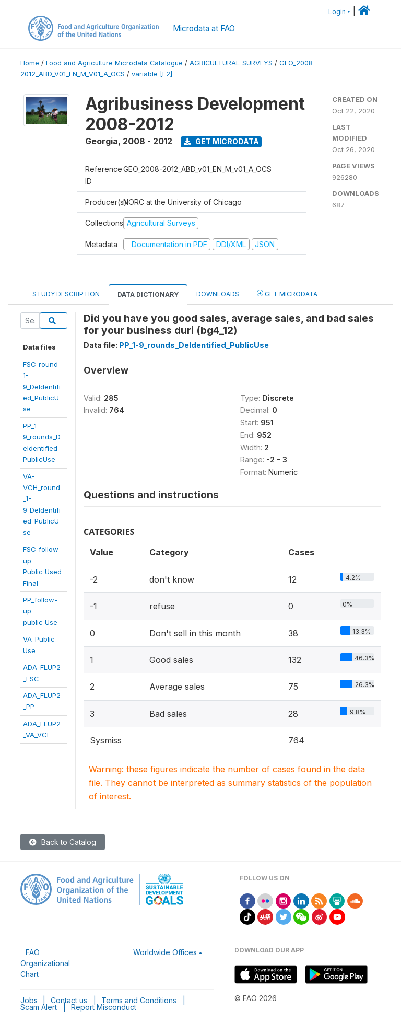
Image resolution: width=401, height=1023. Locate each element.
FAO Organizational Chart (45, 963)
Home (29, 63)
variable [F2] (152, 74)
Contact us (69, 1000)
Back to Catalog (62, 842)
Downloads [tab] (217, 294)
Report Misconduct (103, 1007)
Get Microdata (221, 141)
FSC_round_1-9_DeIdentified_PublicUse (42, 386)
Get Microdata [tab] (287, 293)
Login (337, 12)
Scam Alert (38, 1007)
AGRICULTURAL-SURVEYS (231, 63)
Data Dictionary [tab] (148, 294)
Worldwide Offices (165, 952)
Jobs (29, 1000)
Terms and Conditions (138, 1000)
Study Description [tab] (66, 294)
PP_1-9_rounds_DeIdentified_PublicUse (194, 345)
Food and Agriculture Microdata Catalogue (114, 63)
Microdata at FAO (204, 28)
